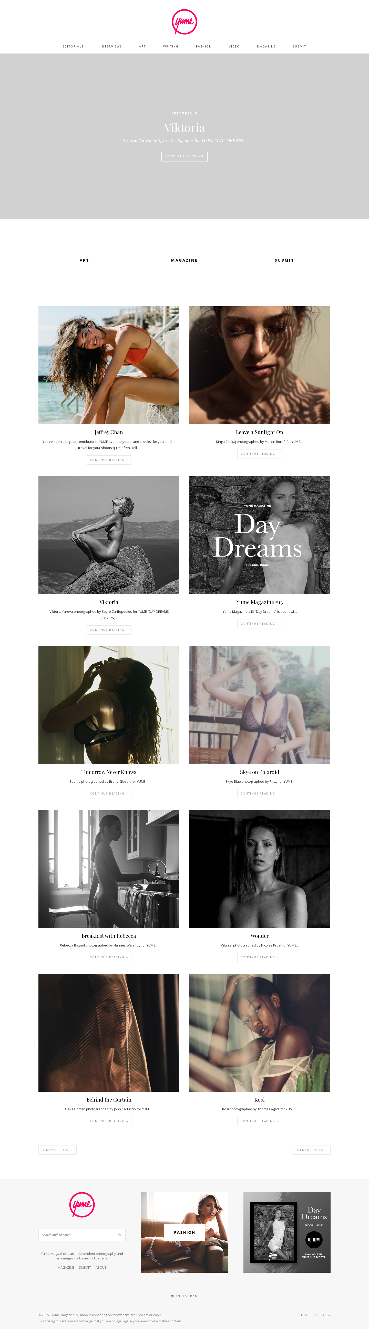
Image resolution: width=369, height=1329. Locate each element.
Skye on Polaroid (259, 771)
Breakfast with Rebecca (109, 935)
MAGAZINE (66, 1267)
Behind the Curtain (109, 1099)
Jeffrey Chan (109, 431)
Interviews (111, 46)
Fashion (204, 46)
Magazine (266, 46)
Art (142, 46)
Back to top (316, 1315)
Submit (299, 46)
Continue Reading (184, 156)
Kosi (259, 1099)
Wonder (260, 935)
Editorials (73, 46)
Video (234, 46)
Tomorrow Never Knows (108, 771)
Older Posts (312, 1150)
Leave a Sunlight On (259, 431)
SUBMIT (85, 1267)
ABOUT (101, 1267)
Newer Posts (58, 1150)
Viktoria (184, 127)
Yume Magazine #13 (260, 601)
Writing (171, 46)
